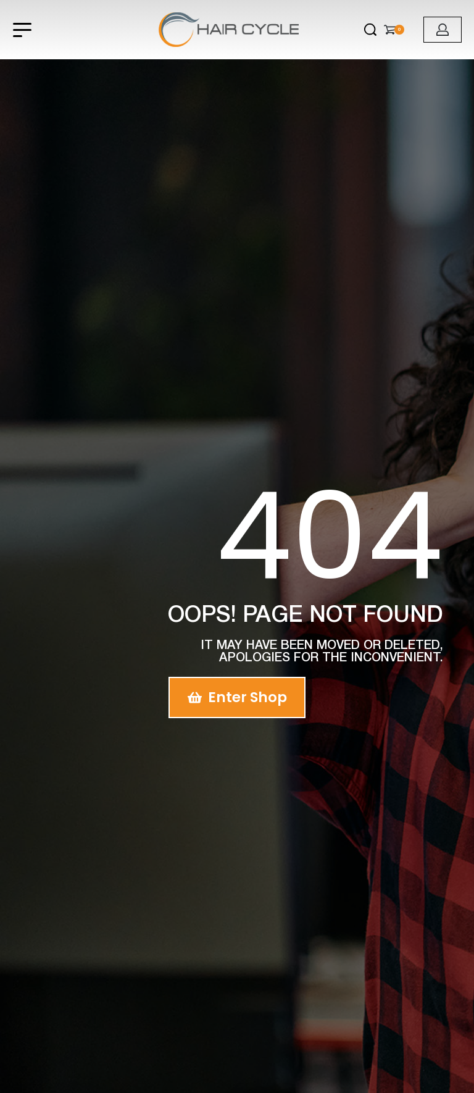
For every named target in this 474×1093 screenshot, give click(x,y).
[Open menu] (22, 30)
